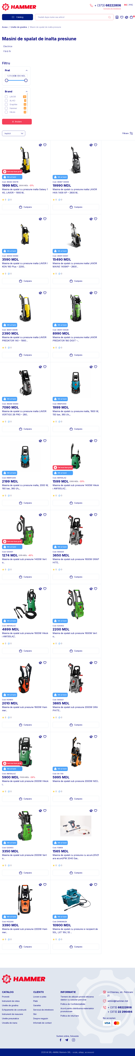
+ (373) (107, 5)
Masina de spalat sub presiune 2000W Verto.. (24, 857)
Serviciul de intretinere (43, 1010)
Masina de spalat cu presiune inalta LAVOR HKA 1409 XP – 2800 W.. (75, 191)
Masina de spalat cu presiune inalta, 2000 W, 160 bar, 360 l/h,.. (25, 487)
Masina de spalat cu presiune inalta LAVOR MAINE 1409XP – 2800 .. (75, 265)
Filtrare (127, 133)
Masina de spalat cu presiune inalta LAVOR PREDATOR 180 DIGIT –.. (75, 339)
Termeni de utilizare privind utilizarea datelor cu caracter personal (77, 998)
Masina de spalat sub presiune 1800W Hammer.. (24, 709)
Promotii (5, 997)
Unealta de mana (9, 1023)
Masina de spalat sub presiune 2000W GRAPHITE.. (75, 709)
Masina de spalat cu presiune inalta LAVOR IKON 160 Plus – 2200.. (25, 265)
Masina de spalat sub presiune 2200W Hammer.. (24, 931)
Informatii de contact (42, 1023)
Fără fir (7, 51)
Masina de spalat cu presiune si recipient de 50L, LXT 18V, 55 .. (75, 931)
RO (125, 5)
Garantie (37, 1005)
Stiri (35, 1014)
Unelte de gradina (19, 27)
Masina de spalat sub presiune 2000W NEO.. (76, 781)
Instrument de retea (11, 1001)
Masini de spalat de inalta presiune (45, 27)
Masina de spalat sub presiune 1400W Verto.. (24, 561)
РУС (131, 5)
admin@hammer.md (118, 1001)
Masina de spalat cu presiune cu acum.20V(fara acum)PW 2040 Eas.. (76, 857)
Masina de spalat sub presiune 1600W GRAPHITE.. (76, 561)
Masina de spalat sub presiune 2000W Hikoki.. (25, 783)
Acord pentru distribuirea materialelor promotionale (77, 1010)
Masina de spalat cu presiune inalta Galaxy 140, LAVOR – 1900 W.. (25, 191)
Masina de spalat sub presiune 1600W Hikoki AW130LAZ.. (25, 635)
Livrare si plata (39, 997)
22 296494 (120, 1011)
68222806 (120, 1007)
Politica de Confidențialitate (73, 1004)
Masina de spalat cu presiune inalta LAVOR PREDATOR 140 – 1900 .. (24, 339)
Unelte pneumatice (10, 1018)
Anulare (18, 121)
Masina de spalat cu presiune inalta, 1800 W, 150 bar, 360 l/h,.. (76, 413)
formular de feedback (112, 8)
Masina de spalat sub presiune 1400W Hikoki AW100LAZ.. (76, 487)
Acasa (4, 27)
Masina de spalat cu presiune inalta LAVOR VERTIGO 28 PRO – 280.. (24, 413)
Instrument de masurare (12, 1014)
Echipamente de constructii (14, 1010)
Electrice (7, 46)
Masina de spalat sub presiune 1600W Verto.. (75, 635)
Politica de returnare (70, 1016)
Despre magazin (40, 1018)
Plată (35, 1001)
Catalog (17, 17)
